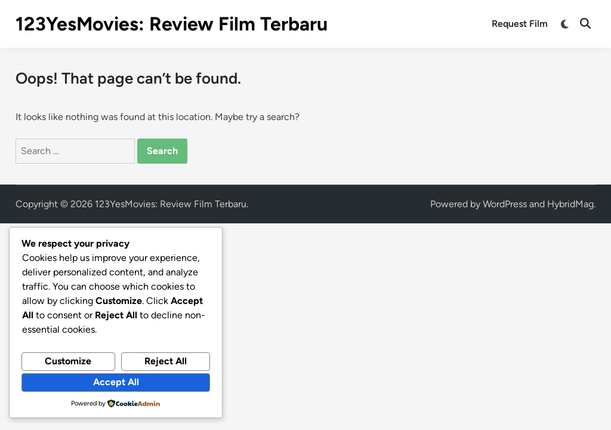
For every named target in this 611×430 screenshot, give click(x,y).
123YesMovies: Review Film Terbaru (172, 24)
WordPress (505, 204)
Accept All (116, 382)
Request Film (520, 23)
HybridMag (570, 204)
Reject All (165, 361)
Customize (68, 361)
